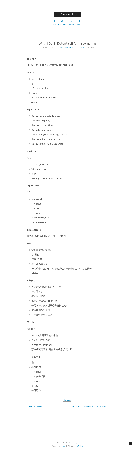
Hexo (63, 446)
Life (54, 22)
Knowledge (62, 22)
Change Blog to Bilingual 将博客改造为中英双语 (90, 406)
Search (79, 22)
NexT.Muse (79, 446)
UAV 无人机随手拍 (34, 406)
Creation (72, 22)
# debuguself (67, 400)
